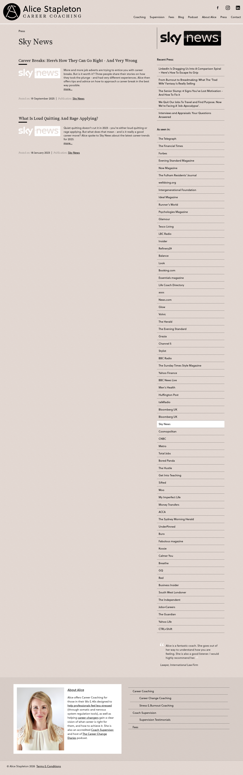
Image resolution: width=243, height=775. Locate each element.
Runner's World (168, 204)
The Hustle (165, 468)
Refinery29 (165, 248)
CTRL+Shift (165, 629)
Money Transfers (169, 504)
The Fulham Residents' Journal (178, 175)
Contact (236, 17)
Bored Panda (167, 460)
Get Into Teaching (170, 475)
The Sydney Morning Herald (176, 519)
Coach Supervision (144, 713)
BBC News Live (168, 380)
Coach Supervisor (102, 730)
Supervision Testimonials (154, 720)
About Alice (209, 17)
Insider (163, 241)
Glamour (164, 219)
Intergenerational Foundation (177, 190)
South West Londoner (172, 592)
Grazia (163, 336)
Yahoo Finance (168, 373)
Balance (164, 256)
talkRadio (164, 402)
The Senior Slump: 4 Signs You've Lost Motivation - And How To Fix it (191, 92)
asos (161, 292)
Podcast (193, 17)
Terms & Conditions (48, 766)
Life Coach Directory (171, 285)
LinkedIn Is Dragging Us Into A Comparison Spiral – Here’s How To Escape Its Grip (190, 70)
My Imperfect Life (170, 497)
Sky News (78, 98)
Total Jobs (165, 453)
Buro (162, 534)
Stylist (162, 351)
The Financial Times (171, 146)
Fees (171, 17)
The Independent (169, 600)
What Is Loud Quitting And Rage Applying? (58, 118)
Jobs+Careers (167, 607)
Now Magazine (168, 168)
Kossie (163, 548)
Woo (161, 490)
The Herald (165, 321)
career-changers (88, 718)
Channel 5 (165, 343)
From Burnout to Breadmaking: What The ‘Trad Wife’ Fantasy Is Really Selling (188, 81)
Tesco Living (166, 226)
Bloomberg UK (168, 409)
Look (162, 263)
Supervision (157, 17)
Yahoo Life (165, 622)
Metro (162, 446)
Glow (162, 307)
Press (223, 17)
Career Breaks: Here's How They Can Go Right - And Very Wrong (78, 60)
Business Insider (169, 585)
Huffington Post (169, 395)
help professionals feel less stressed (90, 705)
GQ (161, 570)
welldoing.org (167, 182)
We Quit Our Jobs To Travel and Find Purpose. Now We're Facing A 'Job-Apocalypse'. (190, 104)
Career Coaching (143, 691)
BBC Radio (165, 358)
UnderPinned (167, 526)
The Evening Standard (172, 329)
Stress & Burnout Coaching (156, 705)
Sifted (162, 482)
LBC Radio (165, 234)
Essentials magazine (171, 278)
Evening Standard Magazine (176, 160)
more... (68, 89)
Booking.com (167, 270)
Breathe (164, 563)
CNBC (162, 439)
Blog (181, 17)
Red (161, 578)
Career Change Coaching (155, 698)
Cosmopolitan (168, 431)
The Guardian (167, 614)
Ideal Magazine (168, 197)
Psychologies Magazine (173, 212)
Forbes (163, 153)
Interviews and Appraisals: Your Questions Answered (185, 115)
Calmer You (166, 556)
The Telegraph (167, 138)
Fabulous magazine (171, 541)
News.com (165, 300)
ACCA (162, 512)
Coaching (139, 17)
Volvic (162, 314)
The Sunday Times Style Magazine (180, 365)
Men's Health (167, 387)
